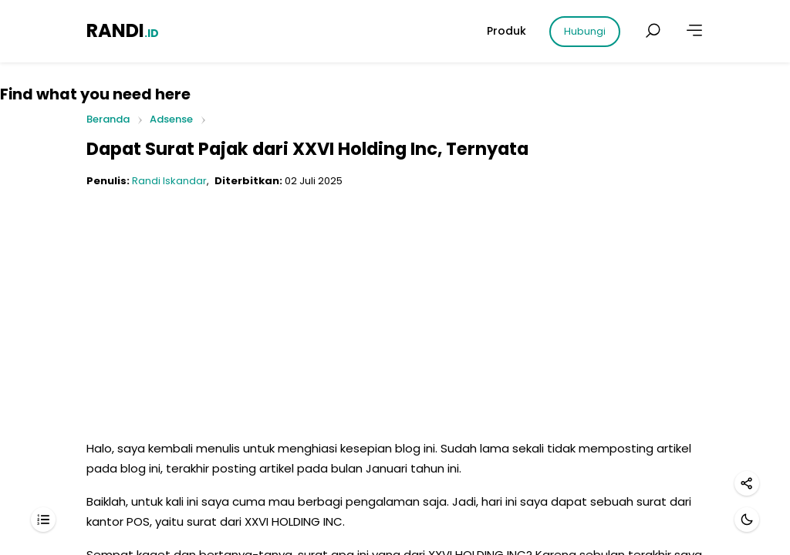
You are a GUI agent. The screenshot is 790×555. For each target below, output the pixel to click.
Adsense (171, 119)
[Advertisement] (395, 307)
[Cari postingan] (652, 31)
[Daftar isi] (43, 519)
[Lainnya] (694, 31)
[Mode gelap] (746, 519)
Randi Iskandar (169, 180)
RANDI (122, 30)
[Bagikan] (746, 483)
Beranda (108, 119)
